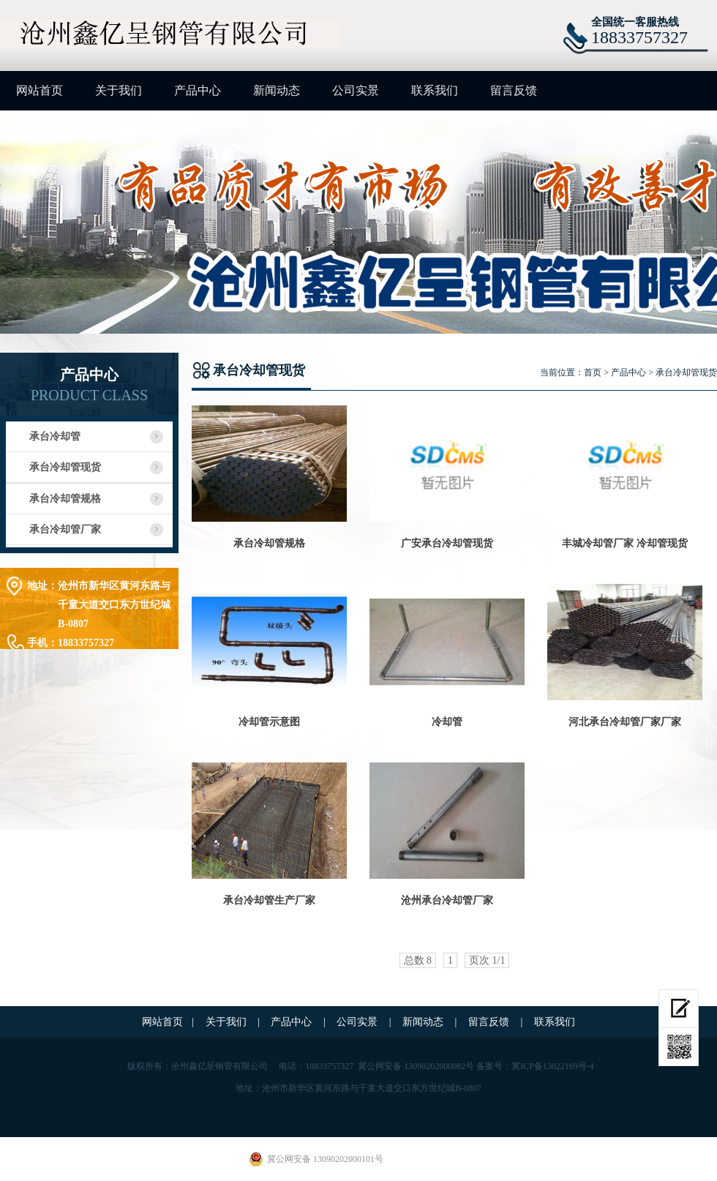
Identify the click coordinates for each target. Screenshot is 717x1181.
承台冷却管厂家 (65, 529)
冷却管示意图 (269, 721)
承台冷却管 (54, 436)
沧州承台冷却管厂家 (447, 900)
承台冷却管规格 (65, 498)
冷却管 (447, 721)
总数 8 (418, 960)
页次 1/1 (487, 960)
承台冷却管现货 (65, 467)
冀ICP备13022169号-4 (552, 1066)
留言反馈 (513, 90)
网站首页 (39, 90)
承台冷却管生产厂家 (269, 900)
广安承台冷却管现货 (447, 543)
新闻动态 (276, 90)
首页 (592, 372)
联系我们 (434, 90)
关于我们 (118, 90)
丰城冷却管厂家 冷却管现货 (625, 543)
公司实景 (355, 90)
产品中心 (197, 90)
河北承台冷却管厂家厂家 (624, 721)
